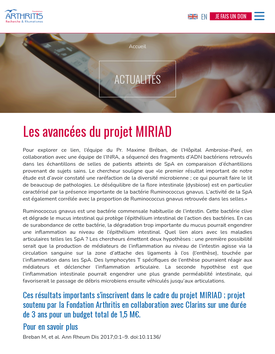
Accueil (137, 46)
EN (197, 17)
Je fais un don (230, 16)
